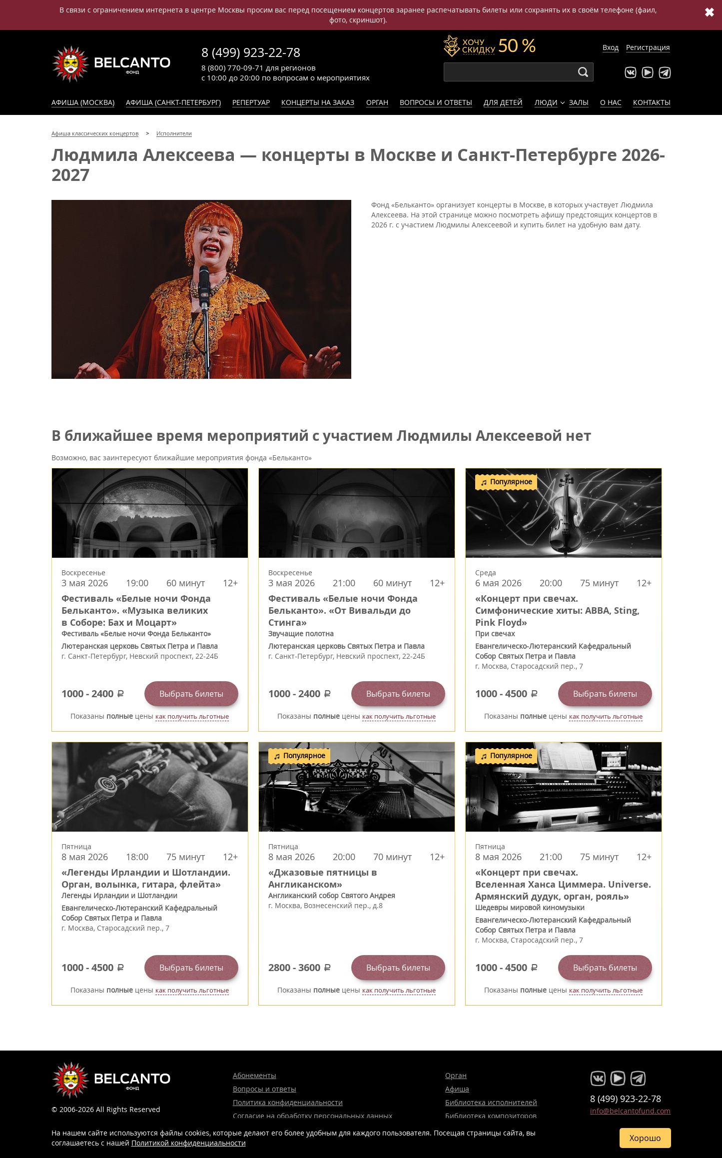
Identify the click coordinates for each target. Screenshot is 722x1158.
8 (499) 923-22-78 (250, 52)
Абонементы (254, 1075)
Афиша (457, 1089)
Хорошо (645, 1138)
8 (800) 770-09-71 (232, 67)
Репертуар (251, 102)
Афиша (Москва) (82, 102)
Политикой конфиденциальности (188, 1143)
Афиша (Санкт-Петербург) (173, 102)
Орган (377, 102)
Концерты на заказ (317, 102)
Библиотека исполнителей (491, 1102)
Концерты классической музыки (111, 63)
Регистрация (648, 47)
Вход (611, 47)
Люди (546, 102)
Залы (579, 102)
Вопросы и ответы (436, 102)
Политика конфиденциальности (288, 1102)
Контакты (652, 102)
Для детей (503, 102)
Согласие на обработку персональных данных (312, 1116)
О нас (611, 102)
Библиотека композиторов (491, 1116)
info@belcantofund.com (630, 1111)
